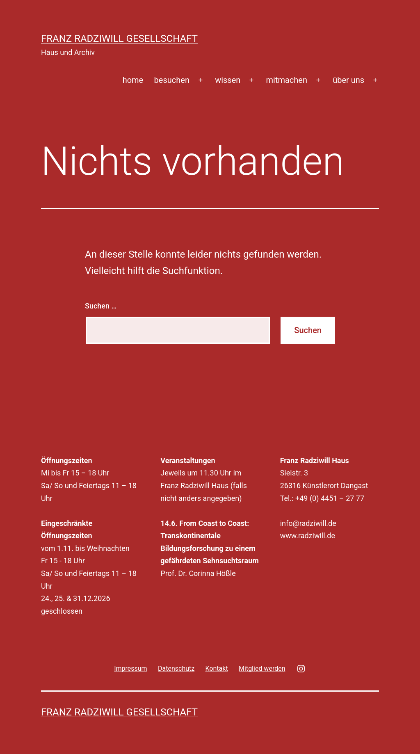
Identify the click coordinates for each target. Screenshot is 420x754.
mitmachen (287, 80)
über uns (348, 80)
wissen (227, 80)
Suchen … (100, 306)
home (133, 80)
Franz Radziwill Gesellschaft (119, 38)
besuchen (171, 80)
